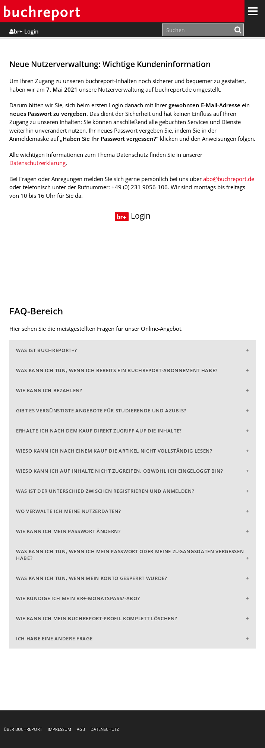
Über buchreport (23, 729)
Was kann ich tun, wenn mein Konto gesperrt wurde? (91, 578)
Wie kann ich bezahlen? (49, 390)
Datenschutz (105, 729)
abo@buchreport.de (228, 179)
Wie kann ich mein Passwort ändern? (68, 531)
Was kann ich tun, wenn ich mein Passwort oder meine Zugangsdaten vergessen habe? (130, 554)
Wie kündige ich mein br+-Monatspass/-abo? (78, 598)
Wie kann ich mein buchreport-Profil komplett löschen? (96, 618)
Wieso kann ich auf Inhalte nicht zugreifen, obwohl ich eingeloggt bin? (119, 471)
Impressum (59, 729)
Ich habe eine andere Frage (54, 638)
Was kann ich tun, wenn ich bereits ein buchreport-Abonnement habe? (117, 370)
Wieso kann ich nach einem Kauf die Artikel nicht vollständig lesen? (114, 450)
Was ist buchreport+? (46, 350)
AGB (81, 729)
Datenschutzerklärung (37, 163)
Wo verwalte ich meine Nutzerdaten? (68, 511)
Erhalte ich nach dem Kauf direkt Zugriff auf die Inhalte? (99, 430)
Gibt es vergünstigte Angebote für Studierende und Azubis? (101, 410)
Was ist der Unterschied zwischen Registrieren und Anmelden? (105, 491)
